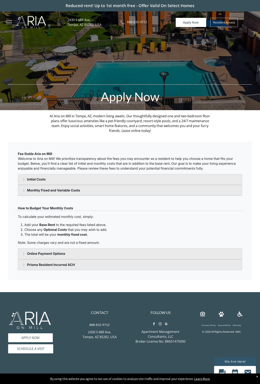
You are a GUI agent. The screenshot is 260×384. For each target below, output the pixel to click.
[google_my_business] (166, 324)
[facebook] (154, 324)
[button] (222, 373)
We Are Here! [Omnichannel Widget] (235, 361)
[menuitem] (209, 325)
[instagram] (160, 324)
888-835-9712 (137, 22)
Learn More (202, 379)
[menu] (9, 22)
